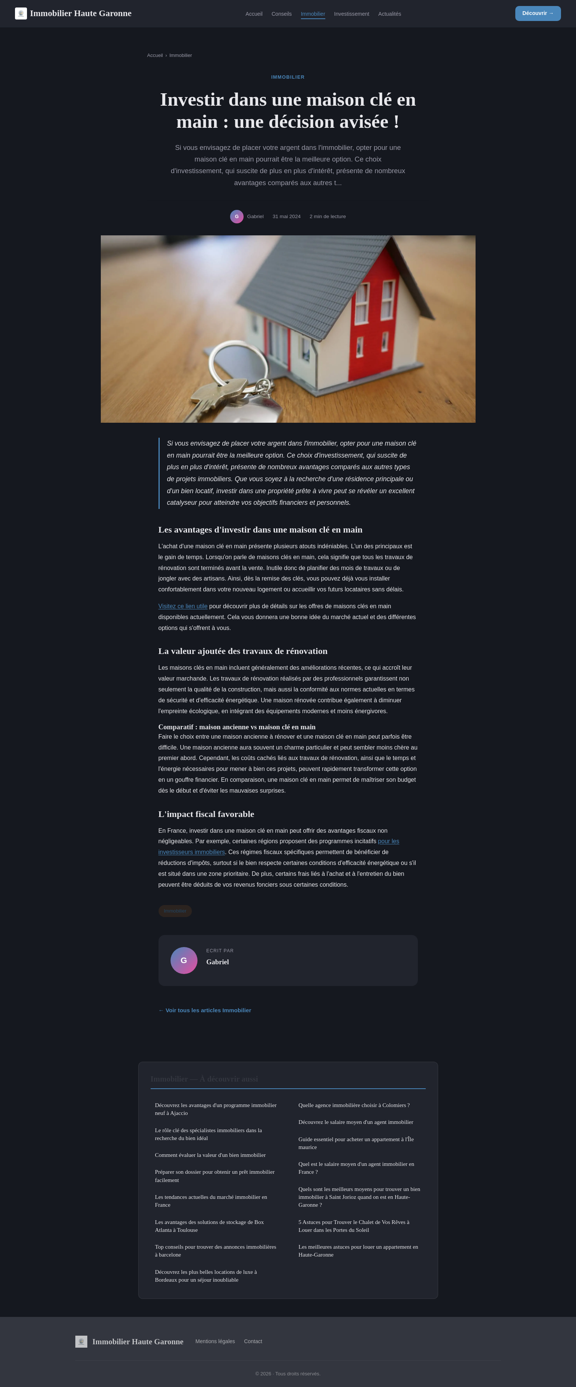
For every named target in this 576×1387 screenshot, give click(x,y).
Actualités (390, 13)
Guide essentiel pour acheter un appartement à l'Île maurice (356, 1143)
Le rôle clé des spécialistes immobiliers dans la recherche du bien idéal (208, 1134)
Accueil (253, 13)
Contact (253, 1341)
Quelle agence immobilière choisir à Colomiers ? (354, 1105)
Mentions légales (215, 1341)
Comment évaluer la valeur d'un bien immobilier (210, 1155)
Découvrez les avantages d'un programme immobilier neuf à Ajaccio (216, 1109)
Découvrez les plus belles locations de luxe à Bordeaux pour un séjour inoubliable (206, 1276)
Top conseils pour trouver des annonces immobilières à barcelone (216, 1250)
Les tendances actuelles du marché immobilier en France (211, 1201)
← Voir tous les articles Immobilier (205, 1010)
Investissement (352, 13)
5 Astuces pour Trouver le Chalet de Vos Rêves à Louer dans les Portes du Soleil (354, 1226)
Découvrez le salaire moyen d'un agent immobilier (356, 1122)
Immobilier (313, 13)
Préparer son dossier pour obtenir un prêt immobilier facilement (215, 1176)
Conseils (282, 13)
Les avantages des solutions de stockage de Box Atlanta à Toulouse (209, 1226)
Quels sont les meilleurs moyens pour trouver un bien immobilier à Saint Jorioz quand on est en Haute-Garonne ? (359, 1197)
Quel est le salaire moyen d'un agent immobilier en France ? (356, 1168)
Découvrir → (538, 13)
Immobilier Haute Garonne (73, 13)
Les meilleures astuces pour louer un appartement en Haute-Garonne (358, 1250)
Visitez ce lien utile (183, 606)
